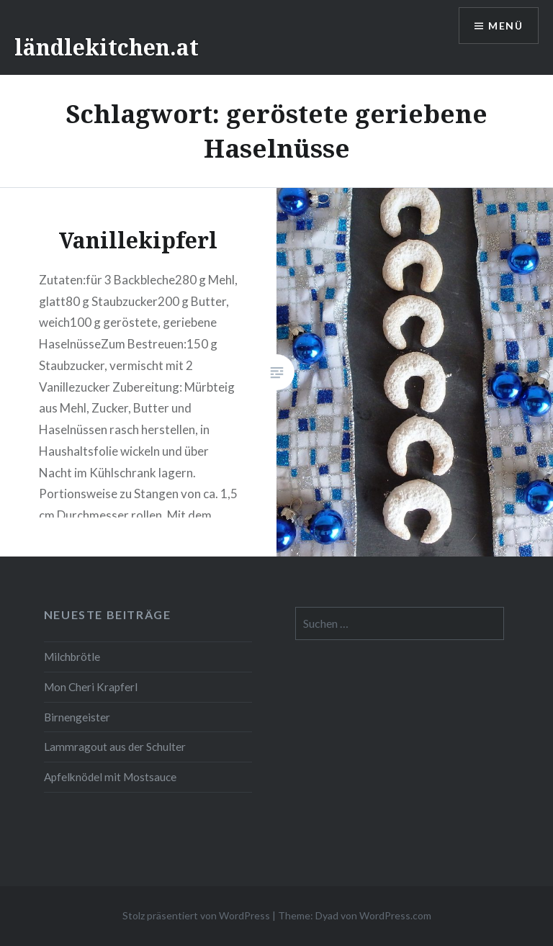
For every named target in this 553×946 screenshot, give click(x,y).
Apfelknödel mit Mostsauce (110, 776)
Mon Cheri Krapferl (91, 686)
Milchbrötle (72, 656)
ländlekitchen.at (106, 47)
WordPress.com (395, 915)
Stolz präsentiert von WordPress (196, 915)
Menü (505, 25)
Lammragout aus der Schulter (115, 746)
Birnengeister (77, 717)
